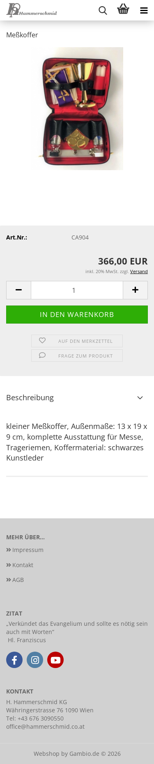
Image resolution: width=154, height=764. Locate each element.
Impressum (28, 550)
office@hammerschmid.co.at (45, 726)
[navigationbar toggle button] (143, 10)
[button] (18, 290)
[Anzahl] (77, 290)
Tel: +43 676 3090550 (35, 718)
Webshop (47, 753)
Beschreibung (30, 397)
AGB (18, 580)
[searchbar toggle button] (102, 10)
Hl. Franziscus (27, 640)
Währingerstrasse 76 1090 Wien (50, 710)
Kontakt (22, 565)
